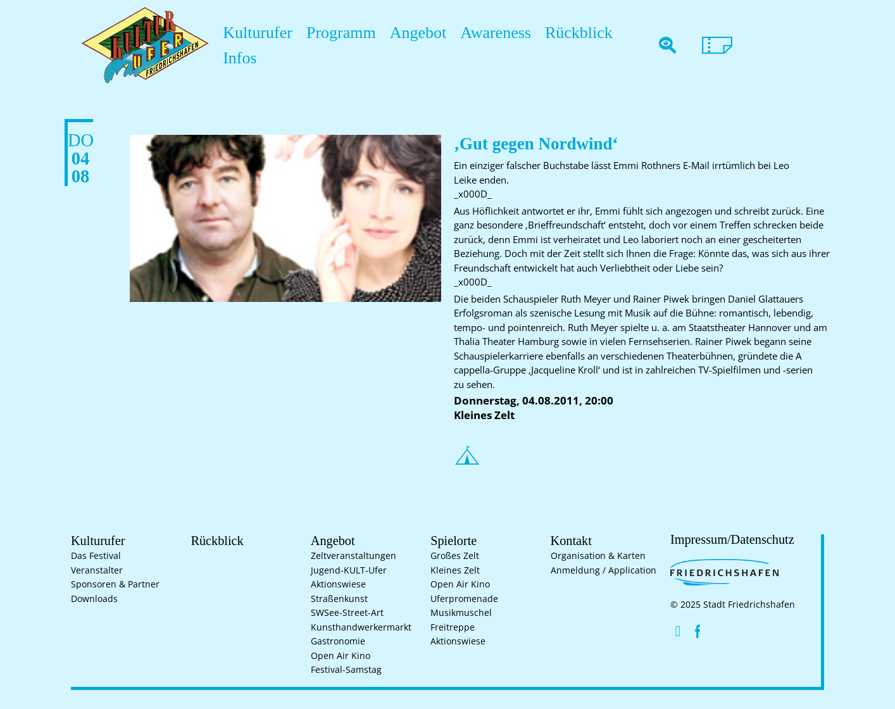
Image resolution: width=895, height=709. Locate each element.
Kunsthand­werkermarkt (361, 627)
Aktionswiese (338, 584)
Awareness (459, 45)
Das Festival (96, 556)
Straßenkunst (339, 599)
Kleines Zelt (455, 570)
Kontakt (569, 540)
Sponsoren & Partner (115, 584)
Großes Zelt (454, 556)
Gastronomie (338, 641)
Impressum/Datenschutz (725, 539)
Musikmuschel (461, 612)
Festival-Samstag (346, 669)
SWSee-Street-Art (347, 612)
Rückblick (532, 45)
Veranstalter (97, 570)
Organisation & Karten (598, 556)
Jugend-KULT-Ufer (349, 570)
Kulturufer (251, 45)
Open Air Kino (340, 656)
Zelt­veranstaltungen (353, 556)
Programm (324, 45)
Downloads (94, 599)
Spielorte (450, 540)
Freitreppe (452, 627)
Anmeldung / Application (603, 570)
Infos (588, 45)
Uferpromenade (464, 599)
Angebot (391, 45)
